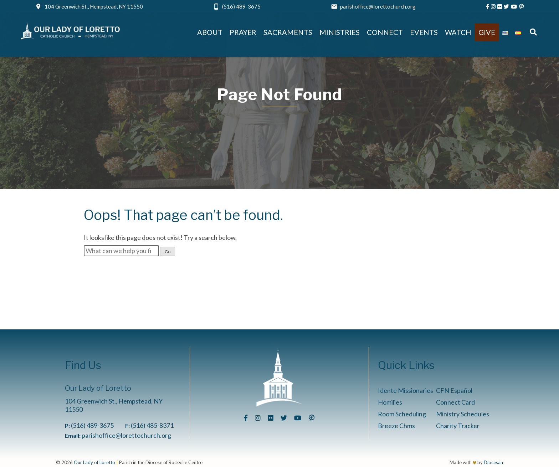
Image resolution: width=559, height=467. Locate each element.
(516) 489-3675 (241, 6)
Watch (458, 32)
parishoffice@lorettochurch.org (378, 6)
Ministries (339, 32)
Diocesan (493, 462)
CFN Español (454, 390)
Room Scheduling (402, 414)
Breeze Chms (396, 426)
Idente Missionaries (405, 390)
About (209, 32)
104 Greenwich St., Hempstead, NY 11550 (94, 6)
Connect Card (455, 402)
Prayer (243, 32)
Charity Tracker (457, 426)
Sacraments (287, 32)
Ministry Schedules (462, 414)
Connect (385, 32)
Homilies (390, 402)
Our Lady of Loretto (94, 462)
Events (424, 32)
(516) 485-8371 (152, 425)
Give (486, 32)
